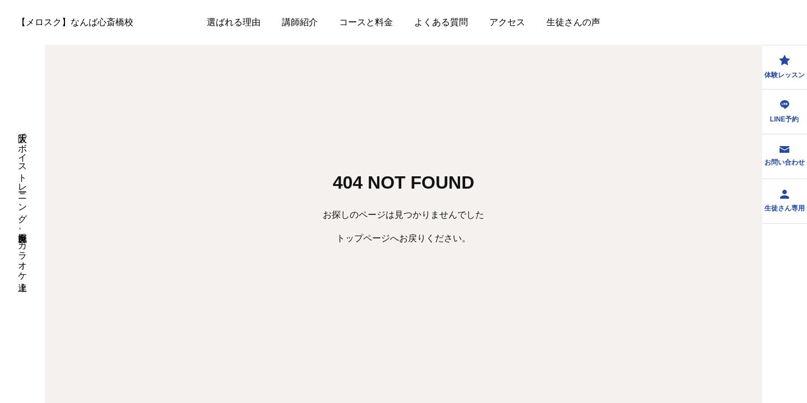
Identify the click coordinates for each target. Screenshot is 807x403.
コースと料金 (366, 22)
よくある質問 (441, 22)
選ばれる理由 (234, 22)
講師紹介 (300, 22)
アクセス (507, 22)
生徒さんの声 (573, 22)
